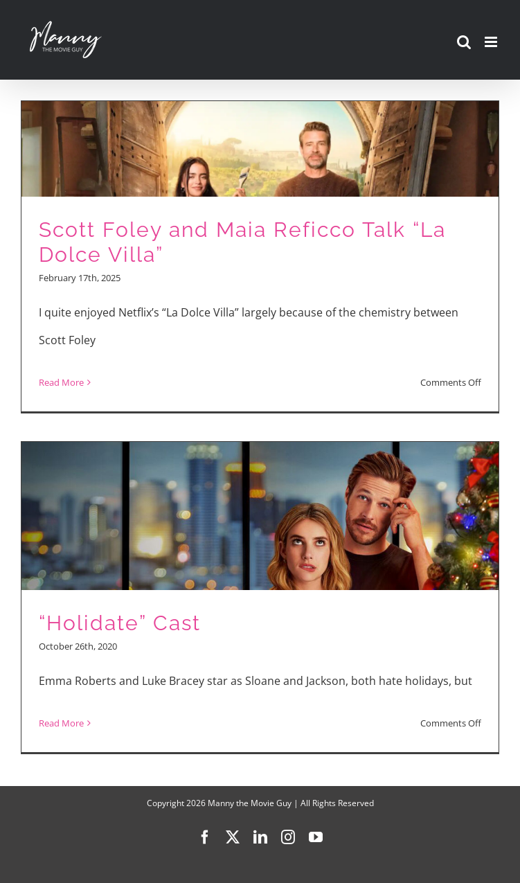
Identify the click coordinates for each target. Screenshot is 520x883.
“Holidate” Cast (120, 623)
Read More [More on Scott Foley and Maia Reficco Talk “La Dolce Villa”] (61, 382)
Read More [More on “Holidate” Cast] (61, 723)
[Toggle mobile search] (464, 42)
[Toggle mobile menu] (492, 42)
